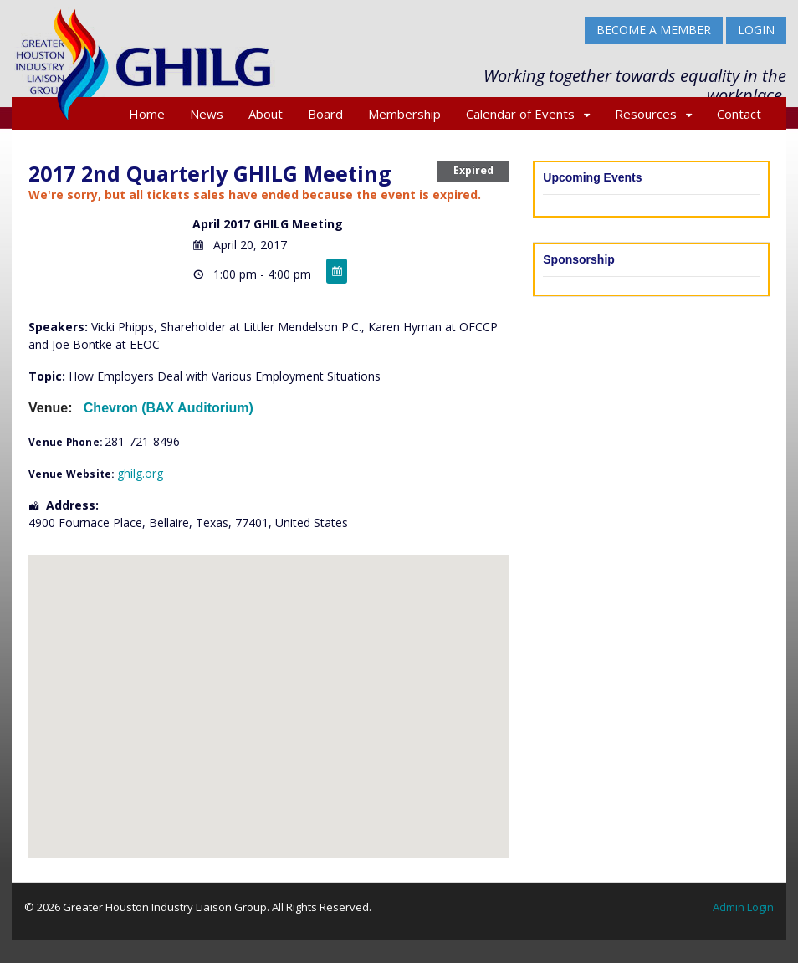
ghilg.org (140, 473)
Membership (404, 113)
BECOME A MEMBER (653, 30)
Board (325, 113)
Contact (739, 113)
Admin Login (743, 906)
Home (147, 113)
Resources (646, 113)
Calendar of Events (520, 113)
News (206, 113)
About (265, 113)
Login (756, 30)
